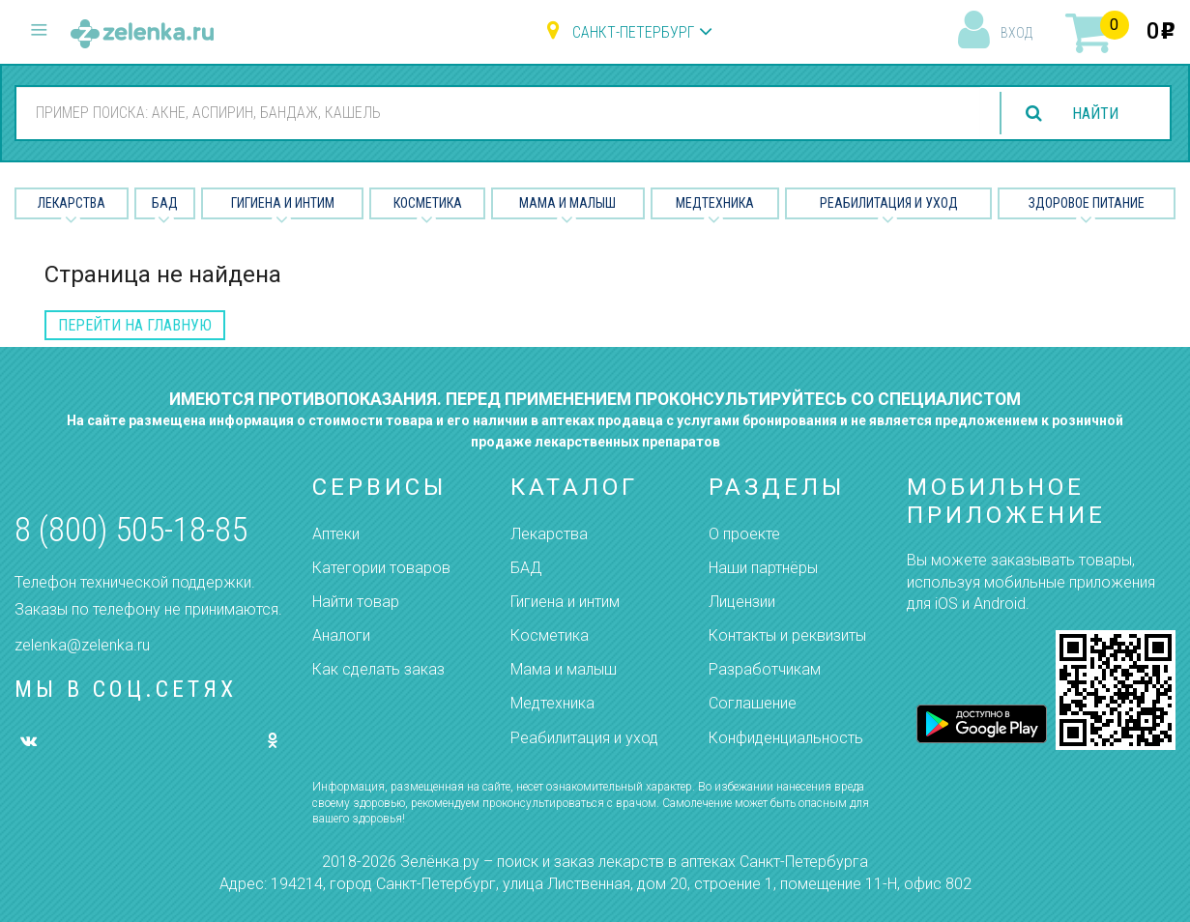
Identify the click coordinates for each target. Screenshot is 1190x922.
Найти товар (355, 601)
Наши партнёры (763, 568)
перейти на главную (135, 325)
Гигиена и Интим (282, 203)
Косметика (427, 203)
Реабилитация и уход (889, 203)
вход (1016, 33)
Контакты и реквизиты (787, 635)
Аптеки (336, 534)
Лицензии (742, 601)
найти (1095, 113)
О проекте (744, 534)
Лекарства (71, 203)
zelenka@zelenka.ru (82, 645)
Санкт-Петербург (633, 32)
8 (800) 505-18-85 (131, 530)
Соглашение (753, 703)
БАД (165, 203)
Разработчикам (765, 669)
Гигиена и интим (565, 601)
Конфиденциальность (786, 738)
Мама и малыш (567, 203)
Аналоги (341, 635)
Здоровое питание (1087, 203)
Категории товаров (381, 568)
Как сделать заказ (378, 669)
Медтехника (715, 203)
